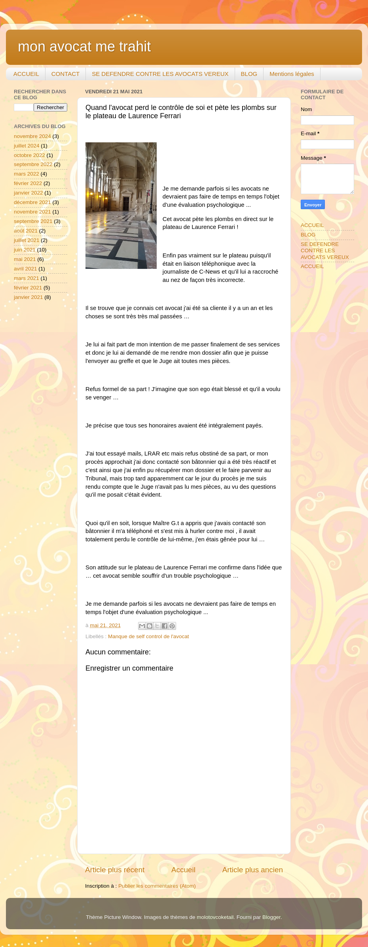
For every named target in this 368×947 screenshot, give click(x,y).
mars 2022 (26, 174)
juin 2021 (25, 250)
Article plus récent (114, 870)
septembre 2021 (33, 221)
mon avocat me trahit (84, 46)
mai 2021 (25, 259)
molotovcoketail (215, 917)
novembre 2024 (32, 136)
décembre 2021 (32, 202)
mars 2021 (26, 278)
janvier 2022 (28, 193)
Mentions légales (291, 73)
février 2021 (28, 288)
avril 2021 (25, 269)
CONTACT (65, 73)
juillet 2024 (27, 146)
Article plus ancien (252, 870)
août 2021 (26, 231)
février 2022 (28, 183)
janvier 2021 (28, 297)
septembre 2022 (33, 164)
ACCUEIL (26, 73)
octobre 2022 (29, 155)
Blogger (271, 917)
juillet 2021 (27, 240)
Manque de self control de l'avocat (148, 636)
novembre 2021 (32, 212)
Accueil (183, 870)
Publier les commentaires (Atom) (157, 886)
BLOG (249, 73)
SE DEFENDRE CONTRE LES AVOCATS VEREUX (160, 73)
